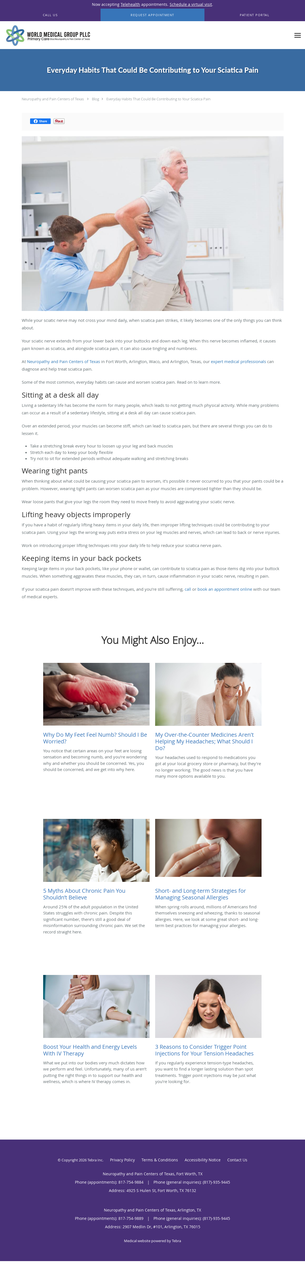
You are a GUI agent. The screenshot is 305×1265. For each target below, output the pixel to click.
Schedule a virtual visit (191, 4)
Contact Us (237, 1159)
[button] (152, 15)
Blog (95, 98)
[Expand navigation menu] (297, 35)
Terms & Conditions (159, 1159)
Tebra (176, 1240)
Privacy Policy (122, 1159)
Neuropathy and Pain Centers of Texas (53, 98)
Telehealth (130, 4)
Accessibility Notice (203, 1159)
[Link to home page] (46, 35)
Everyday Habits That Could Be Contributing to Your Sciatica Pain (158, 98)
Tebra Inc (95, 1159)
